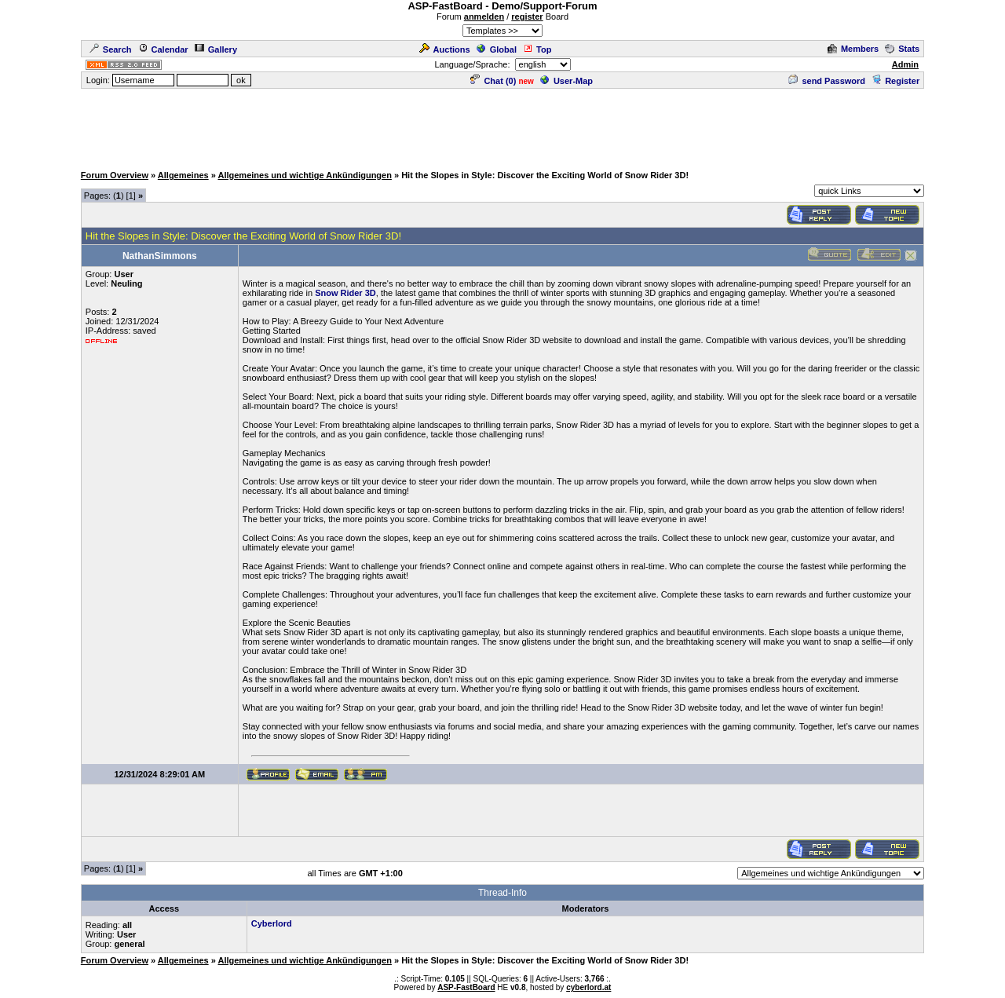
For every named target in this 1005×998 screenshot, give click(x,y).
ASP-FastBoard (466, 987)
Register (895, 81)
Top (537, 49)
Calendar (163, 49)
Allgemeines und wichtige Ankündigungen (304, 175)
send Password (826, 81)
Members (853, 48)
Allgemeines (183, 175)
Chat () (493, 81)
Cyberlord (271, 923)
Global (497, 49)
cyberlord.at (588, 987)
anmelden (484, 16)
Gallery (216, 49)
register (527, 16)
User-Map (566, 81)
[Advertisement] (502, 125)
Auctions (444, 49)
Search (111, 49)
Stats (902, 48)
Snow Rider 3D (345, 293)
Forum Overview (114, 175)
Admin (905, 64)
